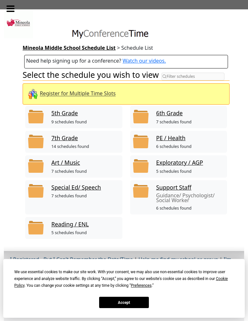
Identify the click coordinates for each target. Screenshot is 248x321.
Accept (124, 302)
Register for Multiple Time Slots (78, 93)
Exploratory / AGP (179, 162)
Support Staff (173, 187)
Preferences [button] (141, 285)
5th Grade (64, 113)
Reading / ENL (70, 224)
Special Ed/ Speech (76, 187)
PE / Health (171, 138)
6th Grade (169, 113)
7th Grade (64, 138)
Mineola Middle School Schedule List (69, 47)
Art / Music (65, 162)
